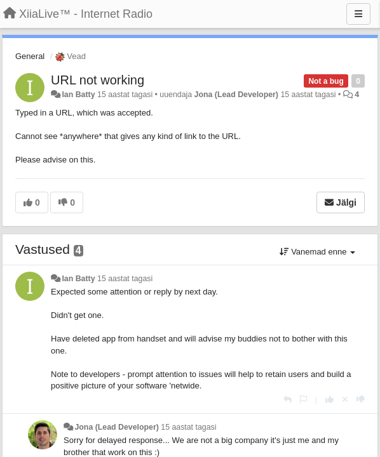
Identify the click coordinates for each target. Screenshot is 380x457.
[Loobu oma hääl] (345, 399)
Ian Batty (78, 94)
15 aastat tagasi (125, 278)
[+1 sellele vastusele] (329, 399)
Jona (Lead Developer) (236, 94)
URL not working (97, 80)
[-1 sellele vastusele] (360, 399)
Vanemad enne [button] (317, 251)
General (29, 56)
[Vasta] (287, 399)
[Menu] (358, 14)
